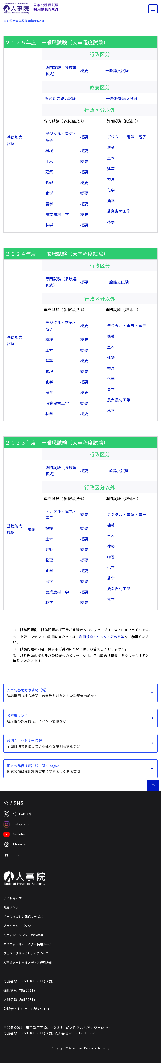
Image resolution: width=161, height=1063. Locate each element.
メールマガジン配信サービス (23, 916)
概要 (84, 70)
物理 (49, 182)
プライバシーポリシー (18, 926)
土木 (49, 161)
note (11, 855)
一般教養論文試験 (122, 98)
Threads (14, 844)
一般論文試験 (117, 70)
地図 (105, 1027)
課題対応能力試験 (60, 98)
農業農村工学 (57, 214)
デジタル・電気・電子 (126, 136)
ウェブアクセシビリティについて (26, 953)
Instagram (16, 824)
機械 (49, 150)
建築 (49, 171)
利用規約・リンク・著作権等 (102, 636)
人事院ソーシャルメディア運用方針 (27, 962)
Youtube (14, 834)
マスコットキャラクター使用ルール (27, 944)
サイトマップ (12, 898)
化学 (49, 193)
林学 (49, 225)
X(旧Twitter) (17, 814)
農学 (49, 203)
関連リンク (11, 907)
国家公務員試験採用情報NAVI (23, 20)
